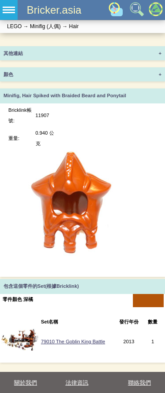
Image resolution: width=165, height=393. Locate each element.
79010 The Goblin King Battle (73, 341)
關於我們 (25, 382)
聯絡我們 (139, 382)
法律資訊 (77, 382)
